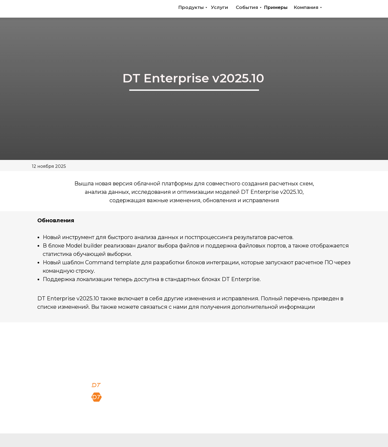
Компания (306, 7)
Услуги (219, 7)
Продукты (191, 7)
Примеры (276, 7)
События (247, 7)
